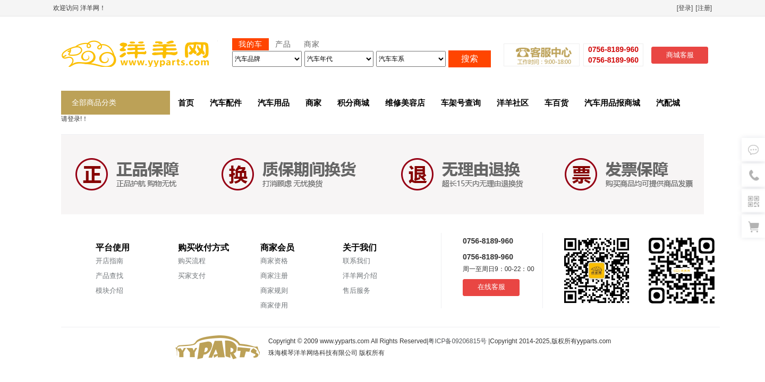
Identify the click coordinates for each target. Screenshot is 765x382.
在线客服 (491, 287)
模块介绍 (109, 290)
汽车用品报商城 (612, 102)
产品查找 (109, 276)
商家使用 (274, 305)
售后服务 (356, 290)
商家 (313, 102)
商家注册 (274, 276)
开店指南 (109, 261)
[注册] (703, 8)
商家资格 (274, 261)
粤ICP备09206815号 (458, 341)
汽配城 (668, 102)
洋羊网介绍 (360, 276)
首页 (186, 102)
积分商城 (353, 102)
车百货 (556, 102)
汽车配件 (226, 102)
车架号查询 (461, 102)
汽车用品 (274, 102)
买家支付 (192, 276)
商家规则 (274, 290)
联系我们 (356, 261)
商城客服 (680, 55)
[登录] (685, 8)
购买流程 (192, 261)
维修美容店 (405, 102)
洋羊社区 (513, 102)
